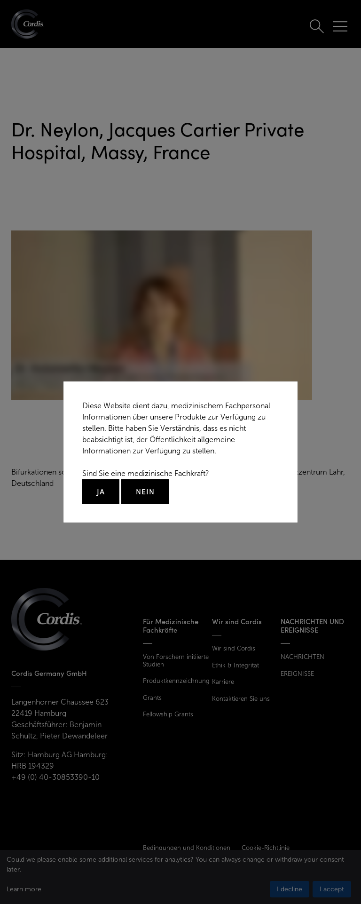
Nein (145, 491)
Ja (101, 491)
